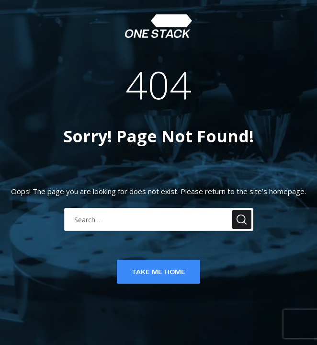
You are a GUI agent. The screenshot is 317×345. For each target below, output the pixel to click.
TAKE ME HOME (158, 272)
